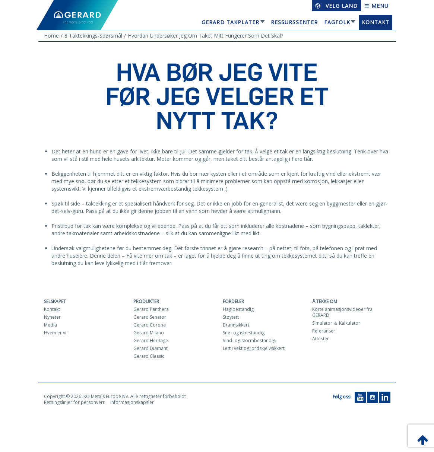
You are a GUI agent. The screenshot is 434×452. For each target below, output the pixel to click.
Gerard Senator (149, 317)
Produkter (146, 301)
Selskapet (55, 301)
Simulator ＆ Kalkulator (336, 323)
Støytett (231, 317)
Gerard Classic (148, 356)
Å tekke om (324, 301)
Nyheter (52, 317)
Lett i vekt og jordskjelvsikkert (254, 348)
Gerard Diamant (150, 348)
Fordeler (233, 301)
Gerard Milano (148, 333)
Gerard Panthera (151, 309)
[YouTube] (360, 397)
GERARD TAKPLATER (230, 22)
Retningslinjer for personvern (74, 402)
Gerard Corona (149, 325)
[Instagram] (372, 397)
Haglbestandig (238, 309)
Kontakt (375, 22)
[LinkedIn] (384, 397)
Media (50, 325)
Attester (320, 338)
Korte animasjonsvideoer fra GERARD (342, 312)
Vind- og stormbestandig (249, 340)
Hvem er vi (55, 333)
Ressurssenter (294, 22)
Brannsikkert (236, 325)
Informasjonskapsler (132, 402)
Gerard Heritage (150, 340)
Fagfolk (337, 22)
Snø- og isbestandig (243, 333)
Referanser (323, 331)
